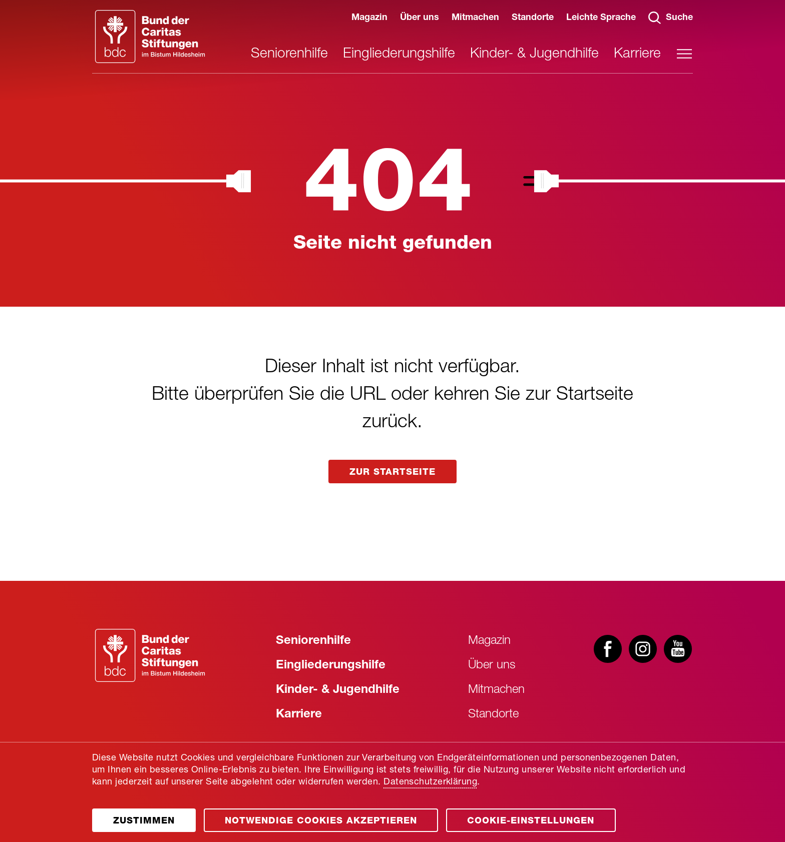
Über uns (419, 18)
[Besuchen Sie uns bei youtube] (678, 649)
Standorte (533, 18)
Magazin (369, 18)
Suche (670, 18)
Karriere (637, 55)
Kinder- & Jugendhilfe (534, 55)
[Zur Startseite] (150, 655)
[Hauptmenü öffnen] (684, 54)
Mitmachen (475, 18)
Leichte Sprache (601, 18)
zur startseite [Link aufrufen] (392, 472)
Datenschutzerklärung (430, 782)
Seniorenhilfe (289, 55)
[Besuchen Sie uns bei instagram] (643, 649)
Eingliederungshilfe (399, 55)
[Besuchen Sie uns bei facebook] (608, 649)
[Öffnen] (144, 820)
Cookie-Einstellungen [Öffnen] (530, 821)
